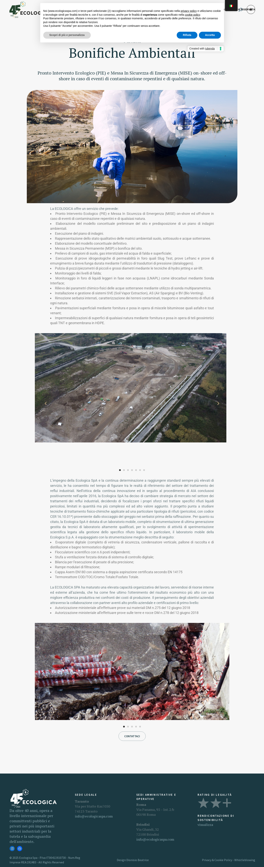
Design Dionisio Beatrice (133, 860)
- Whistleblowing (243, 860)
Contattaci (132, 736)
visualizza (205, 824)
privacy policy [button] (189, 10)
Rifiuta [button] (187, 35)
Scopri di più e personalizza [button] (67, 35)
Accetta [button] (210, 35)
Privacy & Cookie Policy (217, 860)
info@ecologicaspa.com (94, 816)
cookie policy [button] (192, 14)
